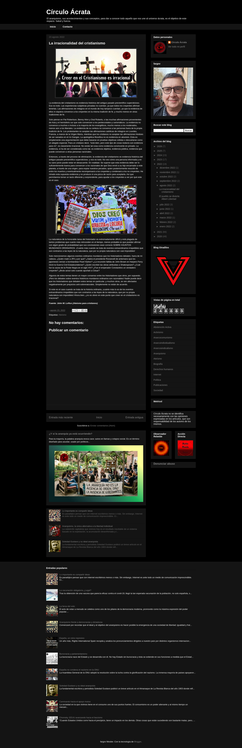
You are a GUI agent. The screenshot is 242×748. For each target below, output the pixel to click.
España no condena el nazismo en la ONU (79, 670)
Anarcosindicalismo (163, 348)
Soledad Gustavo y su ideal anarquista (80, 541)
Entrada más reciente (61, 417)
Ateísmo (62, 315)
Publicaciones (160, 385)
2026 (160, 146)
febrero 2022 (166, 222)
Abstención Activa (162, 327)
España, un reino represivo (71, 638)
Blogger (137, 741)
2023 (160, 159)
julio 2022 (165, 204)
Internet (157, 374)
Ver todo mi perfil (176, 46)
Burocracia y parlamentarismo (73, 654)
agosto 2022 (166, 185)
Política (157, 380)
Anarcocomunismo (163, 337)
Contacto (68, 26)
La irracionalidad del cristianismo (169, 190)
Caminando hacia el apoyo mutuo (75, 701)
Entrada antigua (134, 417)
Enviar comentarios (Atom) (102, 425)
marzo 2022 (166, 217)
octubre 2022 (166, 176)
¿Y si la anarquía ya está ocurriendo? (70, 433)
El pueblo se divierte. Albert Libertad (169, 197)
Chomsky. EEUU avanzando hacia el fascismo (80, 717)
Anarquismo (160, 353)
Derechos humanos (163, 369)
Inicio (53, 26)
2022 (160, 164)
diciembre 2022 (168, 167)
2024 (160, 155)
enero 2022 (166, 226)
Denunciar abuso (164, 463)
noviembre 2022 (168, 172)
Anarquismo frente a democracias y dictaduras (80, 622)
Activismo (158, 332)
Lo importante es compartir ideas (77, 511)
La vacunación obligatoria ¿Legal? (75, 590)
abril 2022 (165, 213)
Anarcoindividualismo (164, 343)
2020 (160, 236)
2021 (160, 232)
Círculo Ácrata (68, 11)
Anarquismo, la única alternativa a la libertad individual (87, 526)
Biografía (158, 364)
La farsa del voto (67, 606)
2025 (160, 151)
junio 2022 (165, 209)
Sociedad (158, 390)
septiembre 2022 (168, 181)
